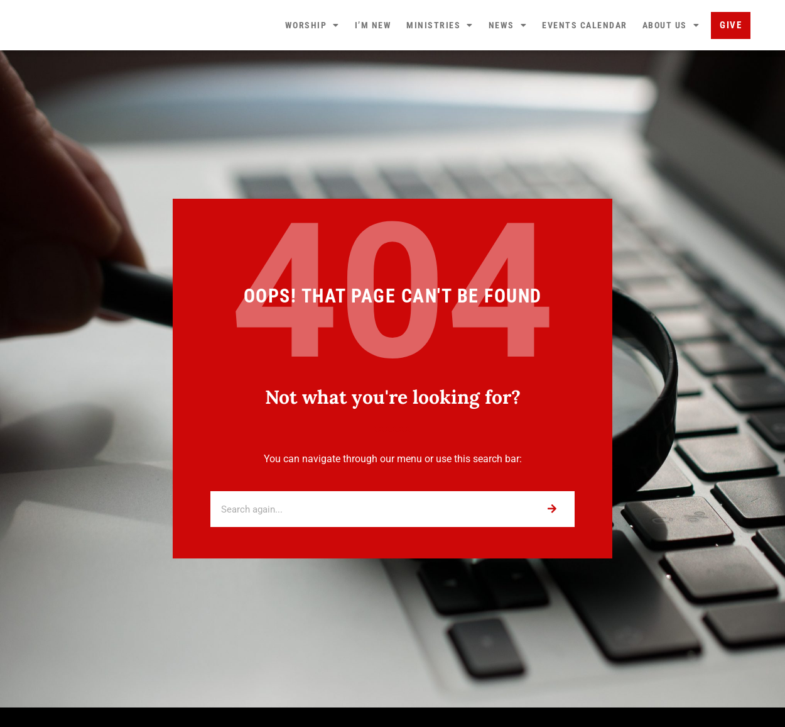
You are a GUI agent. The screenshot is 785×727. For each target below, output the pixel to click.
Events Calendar (584, 63)
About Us (671, 63)
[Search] (552, 584)
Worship (312, 63)
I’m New (373, 63)
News (508, 63)
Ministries (440, 63)
